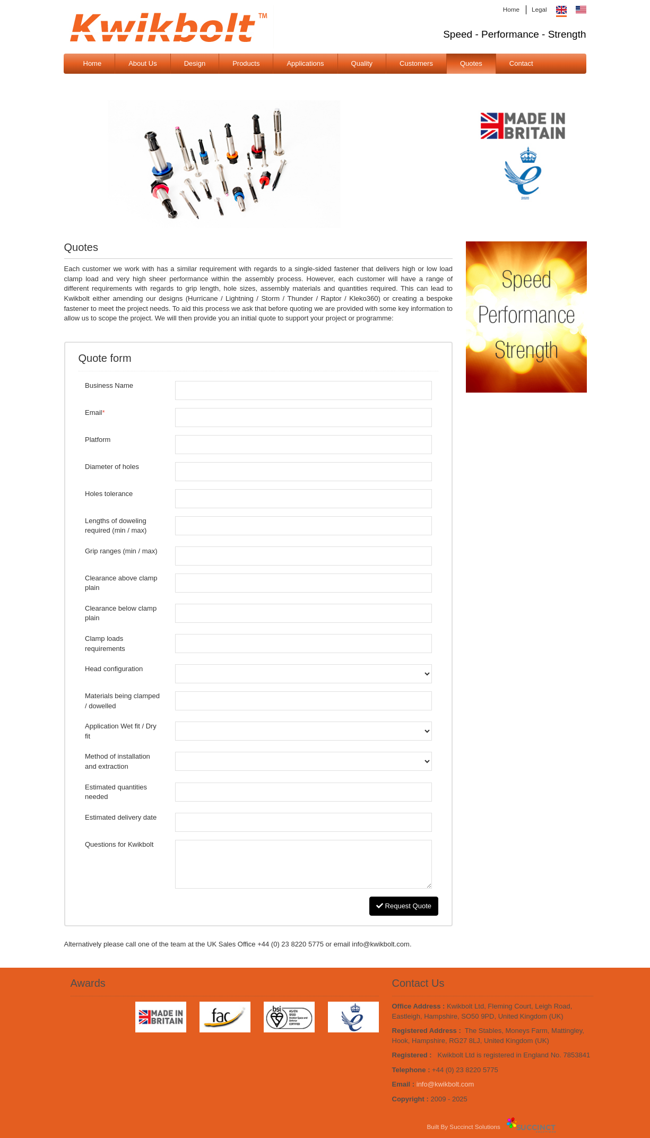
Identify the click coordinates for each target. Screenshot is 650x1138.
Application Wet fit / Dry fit (121, 731)
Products (245, 63)
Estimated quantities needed (116, 792)
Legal (539, 9)
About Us (142, 63)
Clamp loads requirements (105, 644)
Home (511, 9)
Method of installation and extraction (117, 761)
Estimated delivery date (121, 817)
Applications (305, 63)
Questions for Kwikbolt (119, 844)
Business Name (109, 385)
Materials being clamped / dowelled (122, 701)
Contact (521, 63)
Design (194, 63)
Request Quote (403, 906)
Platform (97, 440)
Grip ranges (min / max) (121, 551)
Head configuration (114, 669)
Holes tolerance (109, 494)
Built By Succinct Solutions (463, 1126)
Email (95, 412)
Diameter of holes (112, 467)
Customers (416, 63)
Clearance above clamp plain (121, 583)
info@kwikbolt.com (445, 1084)
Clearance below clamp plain (121, 613)
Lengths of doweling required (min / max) (115, 526)
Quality (361, 63)
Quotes (471, 63)
